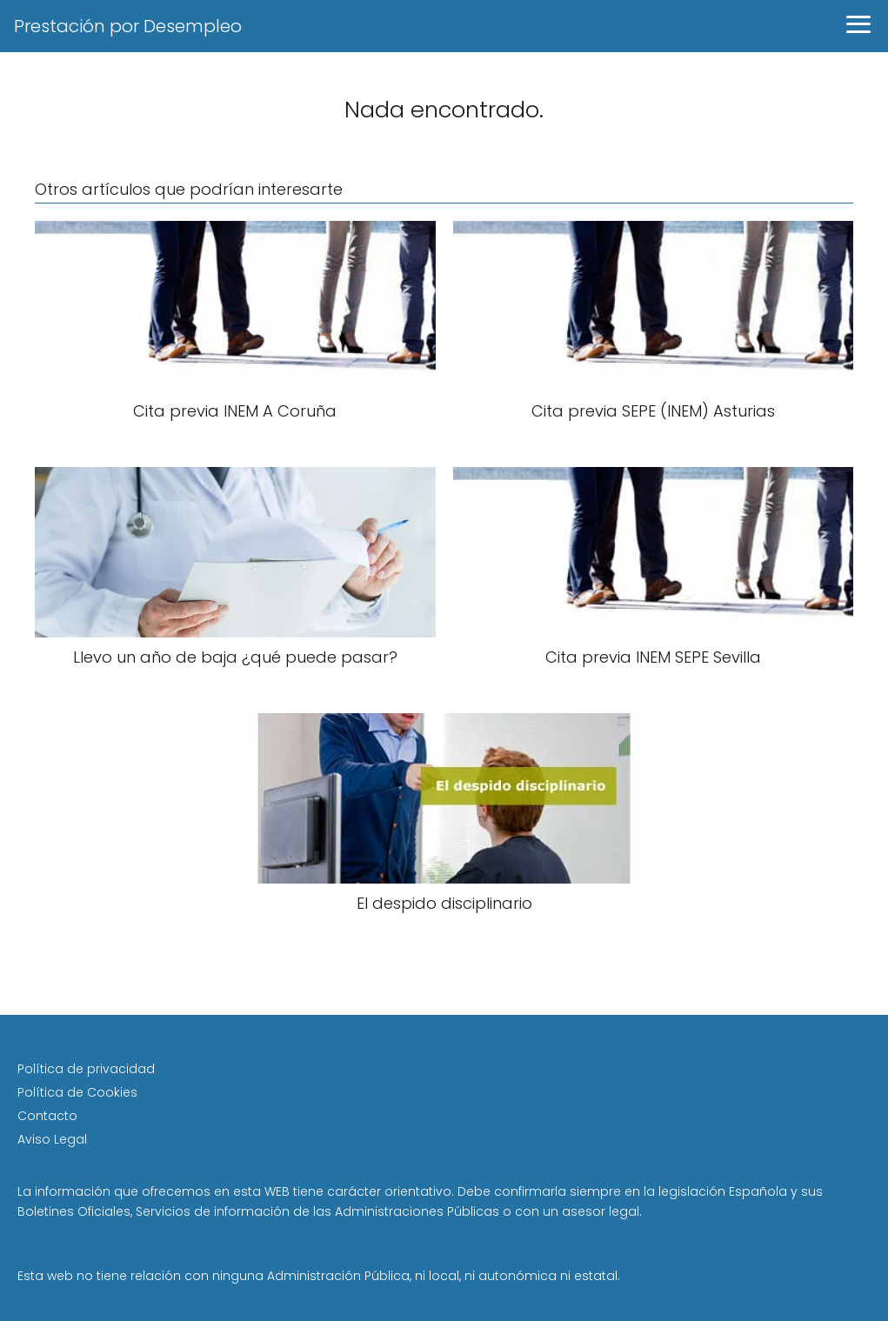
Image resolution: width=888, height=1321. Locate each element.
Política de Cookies (77, 1092)
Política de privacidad (86, 1068)
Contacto (47, 1115)
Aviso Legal (52, 1139)
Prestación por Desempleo (128, 26)
